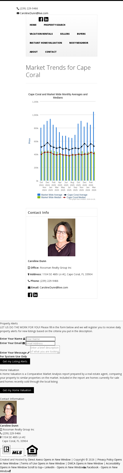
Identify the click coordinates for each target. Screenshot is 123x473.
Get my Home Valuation (17, 390)
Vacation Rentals (41, 33)
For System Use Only (13, 356)
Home (33, 24)
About (34, 51)
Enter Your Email (11, 343)
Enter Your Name (11, 338)
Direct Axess (49, 459)
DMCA (85, 463)
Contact (50, 51)
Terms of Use (43, 463)
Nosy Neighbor (78, 42)
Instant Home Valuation (46, 42)
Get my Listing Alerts (15, 361)
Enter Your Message (13, 352)
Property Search (54, 24)
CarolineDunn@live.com (34, 13)
